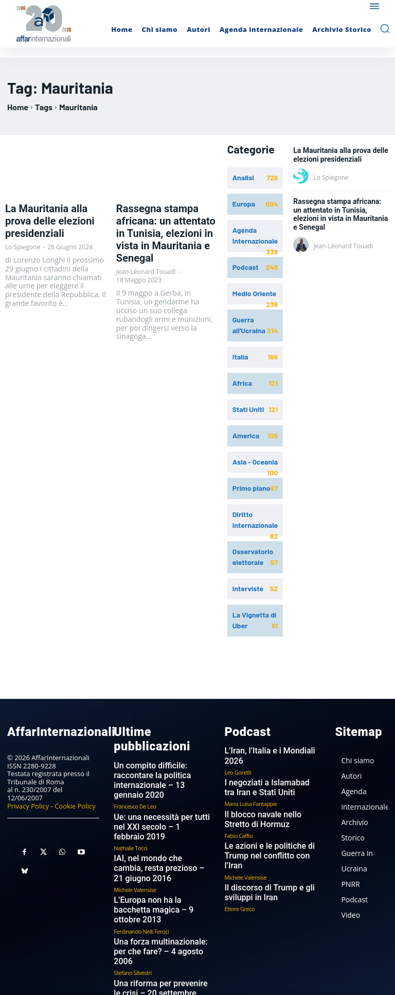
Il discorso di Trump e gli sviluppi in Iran (261, 860)
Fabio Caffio (238, 815)
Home (17, 107)
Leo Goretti (237, 757)
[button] (385, 28)
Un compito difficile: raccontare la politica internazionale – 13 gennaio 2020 (160, 766)
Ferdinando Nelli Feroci (141, 881)
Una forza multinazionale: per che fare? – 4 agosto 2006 (157, 897)
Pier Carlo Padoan (135, 941)
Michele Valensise (135, 852)
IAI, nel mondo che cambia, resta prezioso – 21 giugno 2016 (154, 833)
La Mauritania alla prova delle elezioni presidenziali (54, 212)
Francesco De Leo (135, 785)
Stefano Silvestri (132, 911)
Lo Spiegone (22, 229)
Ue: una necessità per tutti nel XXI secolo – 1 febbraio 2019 (158, 800)
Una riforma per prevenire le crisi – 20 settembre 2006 (155, 926)
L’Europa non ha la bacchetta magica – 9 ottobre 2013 (157, 867)
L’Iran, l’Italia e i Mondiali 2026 (269, 746)
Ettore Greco (239, 875)
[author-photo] (302, 176)
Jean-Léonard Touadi (146, 249)
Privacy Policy (28, 800)
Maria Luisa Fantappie (250, 786)
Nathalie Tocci (130, 814)
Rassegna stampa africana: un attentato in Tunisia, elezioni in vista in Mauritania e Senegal (166, 222)
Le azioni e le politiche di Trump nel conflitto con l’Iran (271, 830)
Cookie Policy (75, 800)
